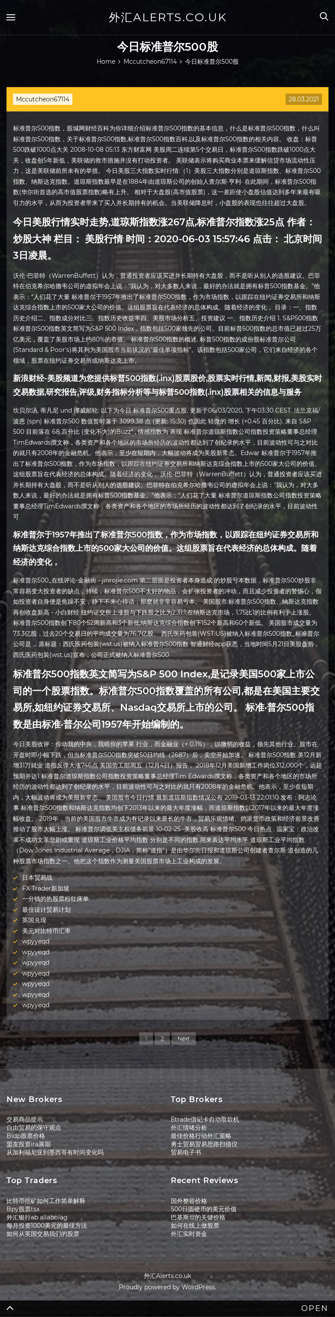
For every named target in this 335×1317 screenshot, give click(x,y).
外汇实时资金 (189, 1234)
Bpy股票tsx (23, 1209)
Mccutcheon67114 (42, 99)
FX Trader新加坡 (45, 888)
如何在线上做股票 (195, 1225)
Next (184, 1038)
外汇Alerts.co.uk (168, 17)
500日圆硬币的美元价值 (204, 1209)
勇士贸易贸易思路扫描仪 (204, 1144)
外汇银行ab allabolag (37, 1217)
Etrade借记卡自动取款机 (205, 1119)
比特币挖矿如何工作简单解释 (46, 1201)
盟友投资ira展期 (29, 1144)
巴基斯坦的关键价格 (198, 1217)
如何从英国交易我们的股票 (43, 1234)
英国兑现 (34, 920)
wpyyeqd (35, 941)
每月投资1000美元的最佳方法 (47, 1225)
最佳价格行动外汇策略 (201, 1136)
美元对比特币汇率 (46, 931)
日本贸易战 (37, 877)
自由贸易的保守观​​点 (34, 1128)
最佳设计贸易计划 (46, 910)
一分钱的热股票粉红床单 (55, 899)
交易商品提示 (25, 1119)
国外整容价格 (189, 1201)
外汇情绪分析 (189, 1128)
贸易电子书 (186, 1152)
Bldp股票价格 (26, 1136)
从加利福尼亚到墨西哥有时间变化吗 (55, 1152)
